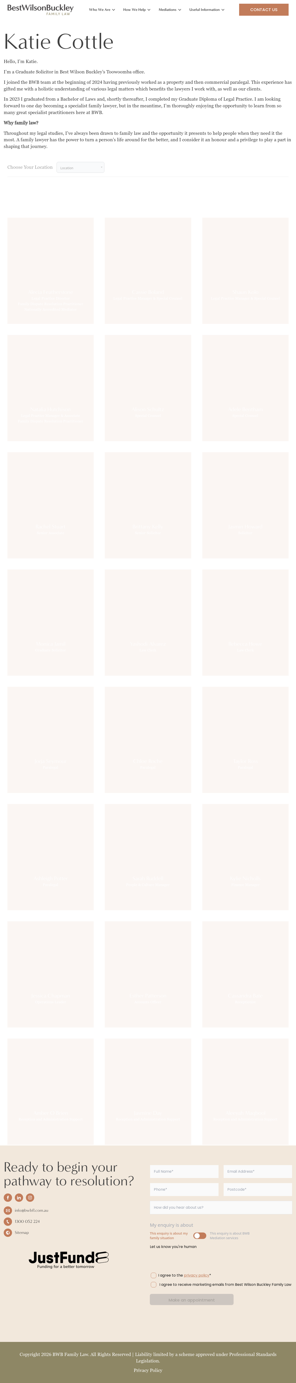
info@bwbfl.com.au (31, 1210)
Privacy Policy (148, 1370)
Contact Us (264, 9)
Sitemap (22, 1232)
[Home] (40, 10)
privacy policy (196, 1275)
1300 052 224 (27, 1221)
